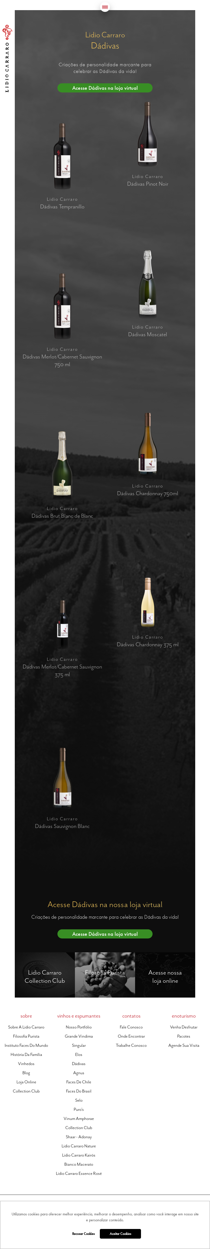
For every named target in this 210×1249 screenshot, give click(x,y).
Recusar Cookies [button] (83, 1233)
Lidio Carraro (7, 59)
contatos (131, 1015)
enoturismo (184, 1015)
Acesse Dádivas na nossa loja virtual (105, 904)
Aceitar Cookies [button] (120, 1233)
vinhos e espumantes (78, 1015)
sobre (26, 1015)
